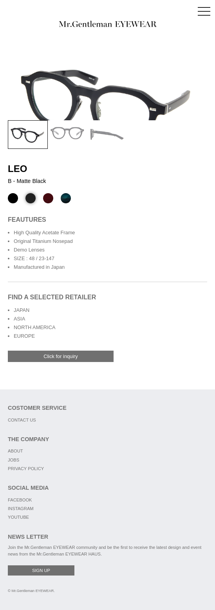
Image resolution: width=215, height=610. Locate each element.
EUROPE (24, 336)
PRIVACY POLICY (26, 468)
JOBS (13, 460)
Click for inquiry (60, 356)
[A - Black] (13, 198)
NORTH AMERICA (34, 327)
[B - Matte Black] (30, 198)
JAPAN (21, 310)
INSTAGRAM (21, 508)
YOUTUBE (18, 517)
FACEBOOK (20, 500)
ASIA (19, 319)
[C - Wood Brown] (48, 198)
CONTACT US (22, 420)
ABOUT (15, 451)
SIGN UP (41, 570)
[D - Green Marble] (66, 198)
